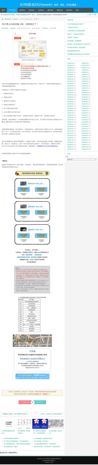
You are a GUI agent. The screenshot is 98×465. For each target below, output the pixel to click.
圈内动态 (50, 10)
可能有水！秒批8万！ (73, 38)
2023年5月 (70, 102)
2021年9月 (70, 125)
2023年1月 (70, 107)
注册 (95, 15)
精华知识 (69, 10)
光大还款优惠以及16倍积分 (11, 439)
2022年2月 (85, 118)
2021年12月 (85, 120)
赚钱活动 (60, 10)
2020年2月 (85, 145)
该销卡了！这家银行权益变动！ (76, 34)
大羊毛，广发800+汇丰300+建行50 (51, 414)
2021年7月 (70, 127)
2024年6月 (85, 86)
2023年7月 (70, 100)
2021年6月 (85, 127)
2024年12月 (85, 79)
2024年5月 (70, 88)
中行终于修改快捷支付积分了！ (76, 24)
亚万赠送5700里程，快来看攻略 (76, 48)
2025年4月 (85, 75)
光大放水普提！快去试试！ (41, 441)
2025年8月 (85, 70)
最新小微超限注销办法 (73, 51)
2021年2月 (85, 131)
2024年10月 (85, 82)
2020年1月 (70, 147)
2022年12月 (85, 107)
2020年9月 (70, 138)
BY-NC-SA (45, 392)
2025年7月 (70, 73)
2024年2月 (85, 91)
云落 (52, 463)
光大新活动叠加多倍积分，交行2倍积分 (45, 444)
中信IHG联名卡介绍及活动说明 (76, 31)
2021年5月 (70, 129)
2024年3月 (70, 91)
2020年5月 (70, 143)
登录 (90, 15)
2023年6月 (85, 100)
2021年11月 (70, 122)
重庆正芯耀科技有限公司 (54, 459)
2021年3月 (70, 131)
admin (13, 29)
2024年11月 (70, 82)
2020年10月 (85, 136)
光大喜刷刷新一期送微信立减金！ (43, 439)
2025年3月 (70, 77)
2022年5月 (70, 116)
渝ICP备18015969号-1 (49, 461)
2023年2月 (85, 104)
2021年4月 (85, 129)
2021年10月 (85, 122)
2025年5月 (70, 75)
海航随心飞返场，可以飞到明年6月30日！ (15, 414)
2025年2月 (85, 77)
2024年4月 (85, 88)
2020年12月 (85, 134)
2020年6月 (85, 140)
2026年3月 (85, 64)
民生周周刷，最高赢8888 (74, 41)
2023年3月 (70, 104)
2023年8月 (85, 97)
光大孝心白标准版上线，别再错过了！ (20, 25)
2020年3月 (70, 145)
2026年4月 (70, 64)
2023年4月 (85, 102)
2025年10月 (85, 68)
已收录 (46, 29)
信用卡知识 (12, 10)
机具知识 (41, 10)
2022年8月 (85, 111)
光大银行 (15, 19)
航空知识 (22, 10)
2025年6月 (85, 73)
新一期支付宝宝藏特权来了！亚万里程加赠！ (16, 441)
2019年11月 (70, 149)
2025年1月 (70, 79)
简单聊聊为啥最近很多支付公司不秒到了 (78, 55)
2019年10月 (85, 149)
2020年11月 (70, 136)
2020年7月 (70, 140)
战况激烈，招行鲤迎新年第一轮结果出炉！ (79, 44)
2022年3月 (70, 118)
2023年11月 (70, 95)
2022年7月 (70, 113)
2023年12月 (85, 93)
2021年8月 (85, 125)
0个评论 (54, 29)
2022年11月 (70, 109)
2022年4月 (85, 116)
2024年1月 (70, 93)
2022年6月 (85, 113)
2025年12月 (85, 66)
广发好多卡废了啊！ (73, 28)
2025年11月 (70, 68)
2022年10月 (85, 109)
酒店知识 (32, 10)
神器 (77, 10)
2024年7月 (70, 86)
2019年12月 (85, 147)
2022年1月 (70, 120)
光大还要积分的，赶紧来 (11, 447)
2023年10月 (85, 95)
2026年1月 (70, 66)
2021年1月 (70, 134)
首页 (3, 10)
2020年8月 (85, 138)
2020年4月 (85, 143)
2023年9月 (70, 97)
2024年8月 (85, 84)
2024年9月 (70, 84)
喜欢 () (25, 403)
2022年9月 (70, 111)
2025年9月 (70, 70)
